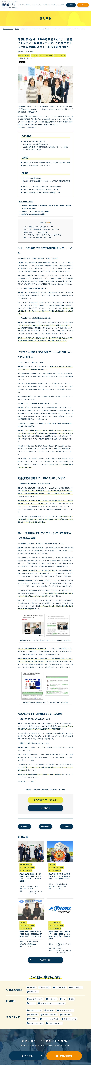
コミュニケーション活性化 (45, 55)
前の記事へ (24, 826)
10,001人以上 (31, 944)
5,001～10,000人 (76, 987)
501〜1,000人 (45, 987)
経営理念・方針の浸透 (23, 55)
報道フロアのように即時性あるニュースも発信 (37, 237)
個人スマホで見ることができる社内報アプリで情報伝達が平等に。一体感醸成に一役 (59, 876)
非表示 (48, 222)
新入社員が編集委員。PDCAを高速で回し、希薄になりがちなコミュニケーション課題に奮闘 (30, 877)
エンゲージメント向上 (59, 55)
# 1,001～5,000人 (23, 58)
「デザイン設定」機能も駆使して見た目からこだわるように (41, 229)
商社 (72, 999)
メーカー (59, 889)
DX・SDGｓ (34, 55)
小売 (63, 999)
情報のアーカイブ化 (70, 1019)
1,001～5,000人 (61, 886)
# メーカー (33, 58)
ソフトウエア (52, 999)
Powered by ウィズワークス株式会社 (10, 7)
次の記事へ (66, 826)
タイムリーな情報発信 (55, 870)
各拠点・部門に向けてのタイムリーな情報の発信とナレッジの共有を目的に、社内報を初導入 (59, 935)
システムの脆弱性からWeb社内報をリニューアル (38, 227)
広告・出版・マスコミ (35, 999)
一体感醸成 (52, 865)
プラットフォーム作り (55, 922)
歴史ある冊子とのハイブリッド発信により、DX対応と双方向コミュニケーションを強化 (30, 933)
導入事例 (17, 29)
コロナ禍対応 (66, 1015)
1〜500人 (30, 888)
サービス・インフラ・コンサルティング (52, 1003)
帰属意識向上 (33, 1015)
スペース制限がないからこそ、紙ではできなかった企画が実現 (42, 235)
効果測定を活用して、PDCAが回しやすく (35, 232)
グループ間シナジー (35, 1010)
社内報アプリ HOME (8, 29)
